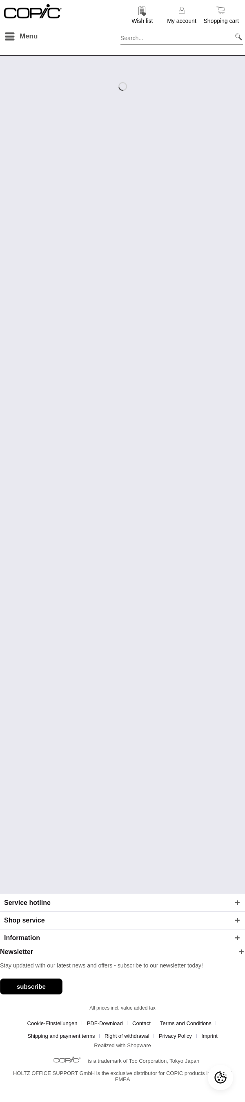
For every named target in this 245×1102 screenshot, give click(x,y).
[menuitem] (142, 14)
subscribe (31, 986)
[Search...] (181, 36)
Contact (141, 1023)
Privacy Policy (175, 1036)
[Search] (235, 36)
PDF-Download (105, 1023)
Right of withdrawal (127, 1036)
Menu (21, 35)
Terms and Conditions (186, 1023)
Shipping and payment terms (61, 1036)
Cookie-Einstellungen (52, 1023)
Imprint (209, 1036)
